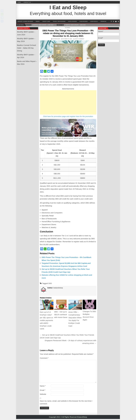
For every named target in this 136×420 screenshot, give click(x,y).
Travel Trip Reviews (59, 21)
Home (19, 2)
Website (43, 394)
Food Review (83, 21)
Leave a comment (79, 38)
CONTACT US (27, 2)
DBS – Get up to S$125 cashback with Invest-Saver (60, 314)
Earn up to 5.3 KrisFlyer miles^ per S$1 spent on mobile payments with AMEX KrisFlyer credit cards (46, 320)
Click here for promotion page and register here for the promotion (68, 116)
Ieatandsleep (56, 38)
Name (43, 386)
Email (42, 390)
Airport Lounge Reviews (25, 21)
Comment (44, 358)
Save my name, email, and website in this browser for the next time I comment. (66, 402)
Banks (38, 21)
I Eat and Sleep (68, 7)
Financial (103, 21)
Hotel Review (72, 21)
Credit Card (46, 21)
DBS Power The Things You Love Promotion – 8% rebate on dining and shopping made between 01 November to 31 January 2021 (68, 33)
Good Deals (94, 21)
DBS (50, 283)
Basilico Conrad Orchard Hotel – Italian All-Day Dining (26, 48)
